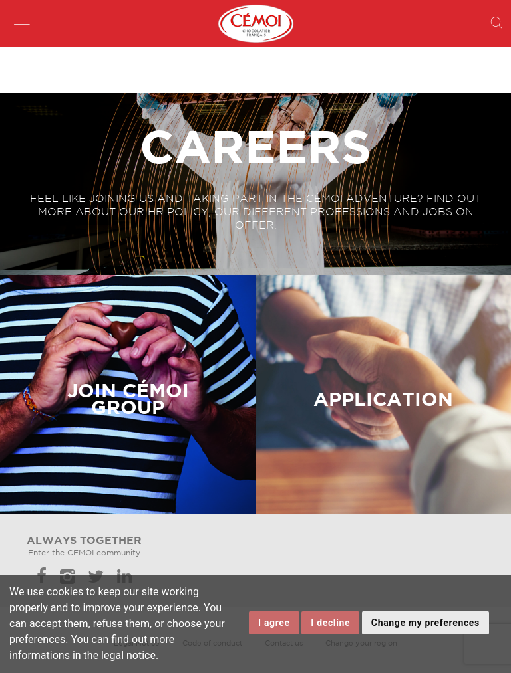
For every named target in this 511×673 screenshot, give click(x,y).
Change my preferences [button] (425, 622)
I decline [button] (330, 622)
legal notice (128, 655)
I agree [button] (274, 622)
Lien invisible (25, 280)
